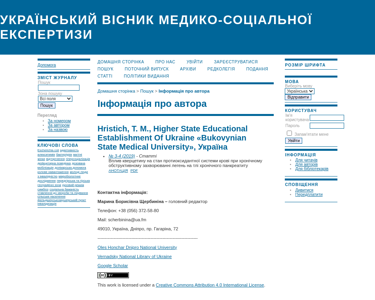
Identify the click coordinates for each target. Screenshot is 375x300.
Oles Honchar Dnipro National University (137, 247)
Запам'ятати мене (311, 134)
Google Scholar (112, 265)
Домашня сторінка (120, 62)
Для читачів (306, 160)
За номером (59, 121)
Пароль (292, 125)
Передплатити (308, 194)
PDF (134, 170)
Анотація (118, 170)
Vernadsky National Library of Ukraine (134, 256)
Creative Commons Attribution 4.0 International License (210, 285)
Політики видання (146, 76)
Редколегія (221, 69)
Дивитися (304, 190)
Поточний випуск (147, 69)
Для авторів (306, 164)
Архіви (188, 69)
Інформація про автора (184, 91)
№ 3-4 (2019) (121, 156)
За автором (59, 125)
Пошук (105, 69)
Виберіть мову (298, 86)
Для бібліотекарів (311, 169)
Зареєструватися (236, 62)
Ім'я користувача (297, 117)
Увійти (195, 62)
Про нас (165, 62)
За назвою (58, 129)
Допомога (47, 65)
